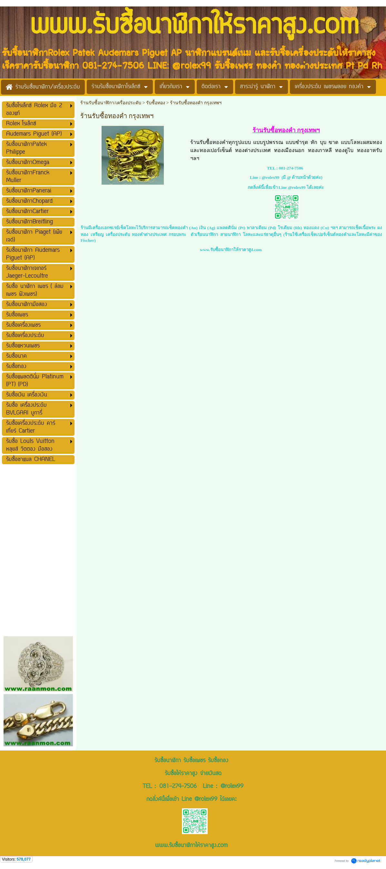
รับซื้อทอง (155, 102)
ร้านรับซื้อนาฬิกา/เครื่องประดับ (110, 102)
